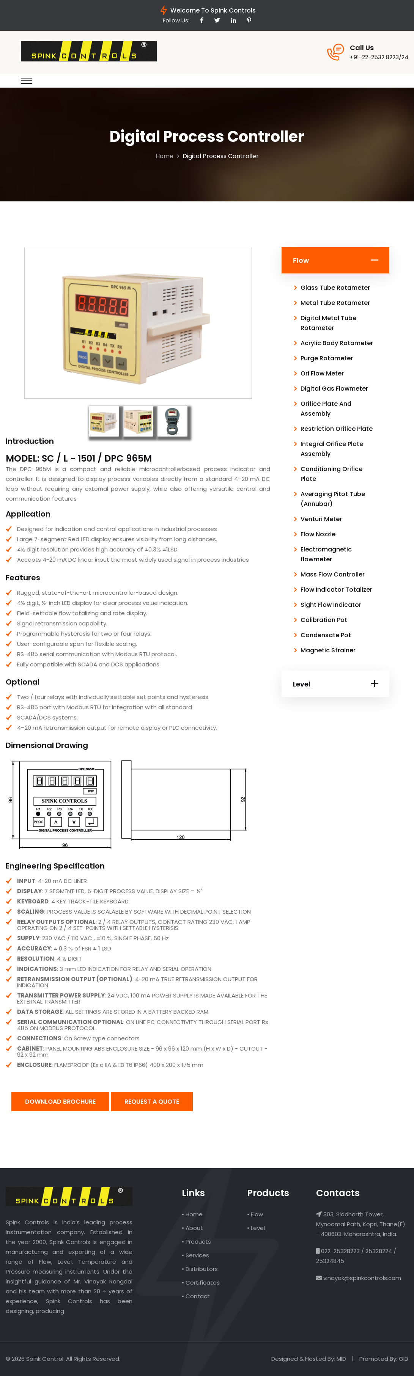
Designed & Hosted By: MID (308, 1359)
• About (192, 1228)
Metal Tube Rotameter (335, 302)
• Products (196, 1242)
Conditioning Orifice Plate (331, 474)
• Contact (196, 1296)
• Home (192, 1214)
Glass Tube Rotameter (335, 287)
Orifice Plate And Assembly (326, 408)
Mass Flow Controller (333, 574)
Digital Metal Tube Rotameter (328, 323)
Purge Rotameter (327, 358)
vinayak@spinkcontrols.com (361, 1278)
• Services (195, 1255)
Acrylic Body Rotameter (337, 343)
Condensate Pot (326, 635)
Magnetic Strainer (328, 650)
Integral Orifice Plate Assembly (332, 449)
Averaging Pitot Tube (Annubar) (333, 499)
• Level (256, 1228)
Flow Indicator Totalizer (336, 589)
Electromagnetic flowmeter (326, 554)
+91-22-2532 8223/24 (379, 57)
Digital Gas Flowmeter (334, 388)
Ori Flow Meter (322, 373)
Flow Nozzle (318, 534)
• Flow (255, 1214)
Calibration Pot (324, 620)
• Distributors (200, 1269)
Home (164, 156)
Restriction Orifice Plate (337, 428)
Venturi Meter (321, 519)
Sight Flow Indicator (331, 604)
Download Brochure (60, 1101)
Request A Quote (151, 1101)
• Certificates (201, 1282)
